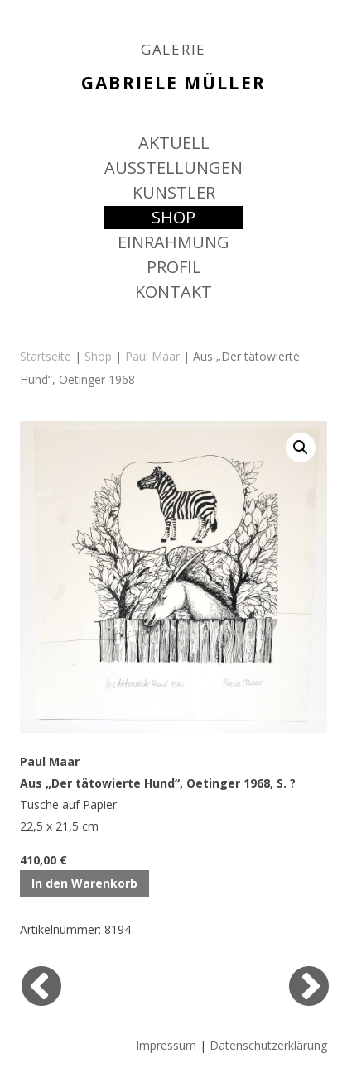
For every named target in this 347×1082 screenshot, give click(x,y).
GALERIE (173, 50)
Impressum (166, 1045)
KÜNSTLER (174, 192)
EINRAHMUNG (173, 242)
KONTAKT (173, 291)
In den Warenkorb (84, 883)
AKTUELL (174, 143)
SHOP (173, 217)
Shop (98, 356)
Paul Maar (152, 356)
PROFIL (174, 267)
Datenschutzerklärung (268, 1045)
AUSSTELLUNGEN (173, 167)
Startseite (45, 356)
